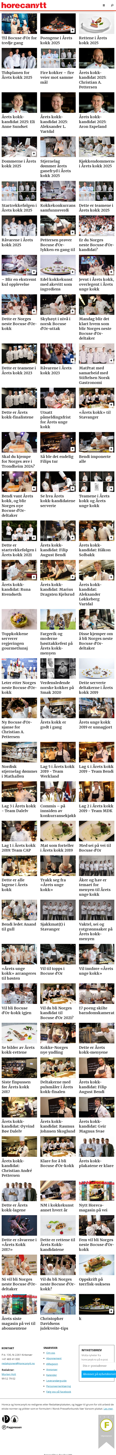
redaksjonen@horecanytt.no (18, 1363)
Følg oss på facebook (58, 1391)
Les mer (108, 1408)
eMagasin (52, 1364)
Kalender (51, 1375)
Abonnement (54, 1358)
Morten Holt (9, 1374)
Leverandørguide (56, 1380)
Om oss (50, 1353)
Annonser (51, 1369)
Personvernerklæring (58, 1386)
